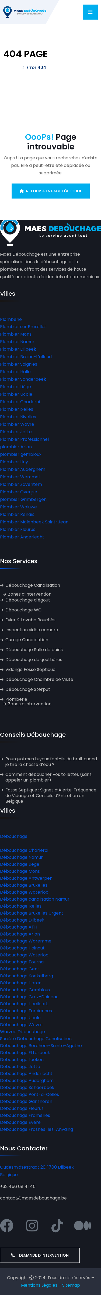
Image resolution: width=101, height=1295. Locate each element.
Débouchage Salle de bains (34, 649)
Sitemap (71, 1285)
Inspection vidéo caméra (31, 630)
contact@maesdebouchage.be (33, 1198)
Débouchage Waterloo (24, 892)
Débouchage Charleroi (24, 850)
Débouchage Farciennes (26, 1011)
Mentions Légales (39, 1285)
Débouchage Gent (19, 969)
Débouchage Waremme (25, 941)
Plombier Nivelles (18, 417)
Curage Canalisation (26, 640)
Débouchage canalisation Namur (34, 899)
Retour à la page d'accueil (51, 191)
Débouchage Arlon (20, 934)
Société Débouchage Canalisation (36, 1039)
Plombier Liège (15, 387)
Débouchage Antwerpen (26, 878)
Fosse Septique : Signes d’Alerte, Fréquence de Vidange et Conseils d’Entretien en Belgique (50, 795)
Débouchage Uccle (20, 1018)
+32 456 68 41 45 (18, 1186)
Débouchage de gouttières (33, 659)
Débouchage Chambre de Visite (39, 679)
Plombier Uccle (16, 394)
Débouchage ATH (18, 927)
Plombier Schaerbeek (23, 379)
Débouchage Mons (20, 871)
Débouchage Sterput (27, 689)
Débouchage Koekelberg (26, 976)
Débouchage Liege (19, 864)
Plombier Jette (16, 432)
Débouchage (13, 836)
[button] (50, 319)
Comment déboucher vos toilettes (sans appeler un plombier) (48, 777)
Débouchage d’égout (27, 600)
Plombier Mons (16, 334)
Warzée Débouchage (22, 1032)
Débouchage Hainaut (22, 948)
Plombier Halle (15, 372)
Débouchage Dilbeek (22, 920)
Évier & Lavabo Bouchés (30, 620)
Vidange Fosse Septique (30, 669)
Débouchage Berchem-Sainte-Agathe (41, 1046)
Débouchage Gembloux (25, 990)
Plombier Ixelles (16, 409)
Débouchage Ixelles (20, 906)
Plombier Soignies (18, 364)
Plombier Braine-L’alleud (26, 357)
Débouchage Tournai (22, 962)
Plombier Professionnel (24, 439)
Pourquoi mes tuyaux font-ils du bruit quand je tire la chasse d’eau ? (51, 761)
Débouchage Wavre (21, 1025)
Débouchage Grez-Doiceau (29, 997)
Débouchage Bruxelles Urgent (31, 913)
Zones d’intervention (29, 594)
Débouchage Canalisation (32, 585)
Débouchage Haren (20, 983)
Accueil (11, 67)
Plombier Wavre (17, 424)
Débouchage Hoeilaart (24, 1004)
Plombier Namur (17, 342)
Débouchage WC (23, 610)
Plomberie (11, 319)
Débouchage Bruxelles (23, 885)
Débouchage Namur (21, 857)
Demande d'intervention (40, 1255)
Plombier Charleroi (20, 402)
